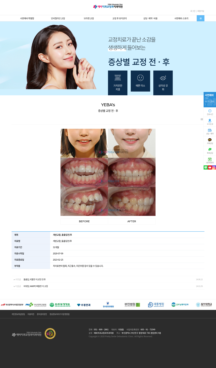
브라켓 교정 (89, 18)
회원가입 (200, 11)
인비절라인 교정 (58, 18)
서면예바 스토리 (181, 18)
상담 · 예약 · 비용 (150, 18)
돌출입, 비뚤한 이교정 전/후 (35, 279)
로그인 (192, 11)
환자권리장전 (42, 314)
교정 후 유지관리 (119, 18)
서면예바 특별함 (27, 18)
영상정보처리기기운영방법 (59, 314)
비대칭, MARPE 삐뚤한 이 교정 (36, 286)
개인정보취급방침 (18, 314)
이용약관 (31, 314)
